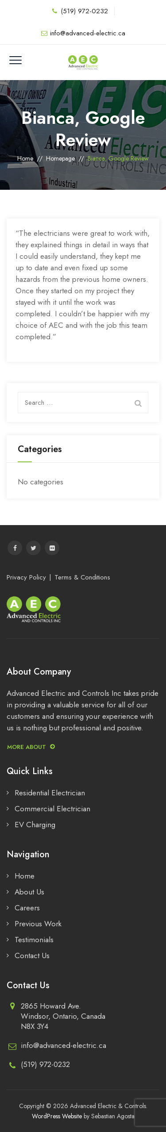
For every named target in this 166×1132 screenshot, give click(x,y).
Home (25, 158)
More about (31, 747)
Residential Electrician (50, 792)
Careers (27, 907)
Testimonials (34, 939)
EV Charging (35, 824)
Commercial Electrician (52, 808)
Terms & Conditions (82, 577)
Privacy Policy (26, 577)
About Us (29, 891)
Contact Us (32, 955)
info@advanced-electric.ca (87, 33)
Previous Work (38, 923)
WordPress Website (57, 1116)
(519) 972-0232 (84, 11)
